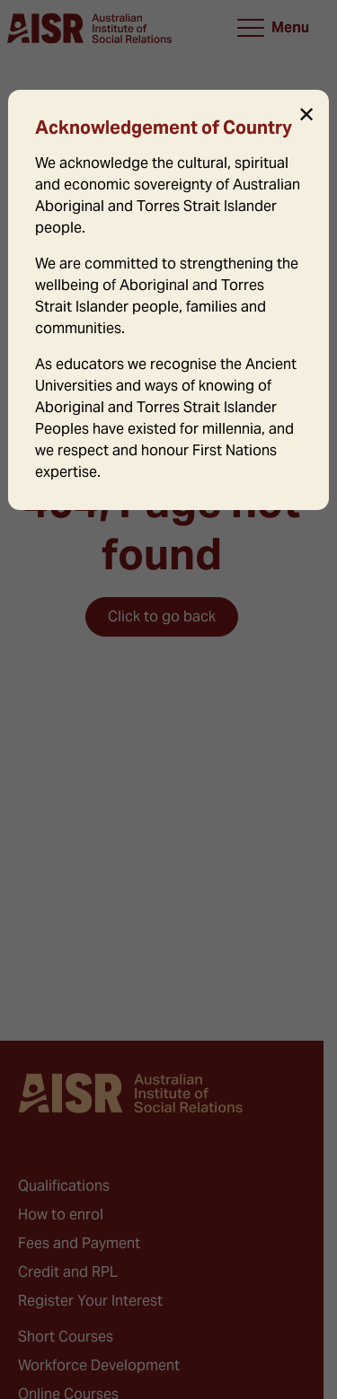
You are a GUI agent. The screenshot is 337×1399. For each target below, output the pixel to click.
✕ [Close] (306, 115)
